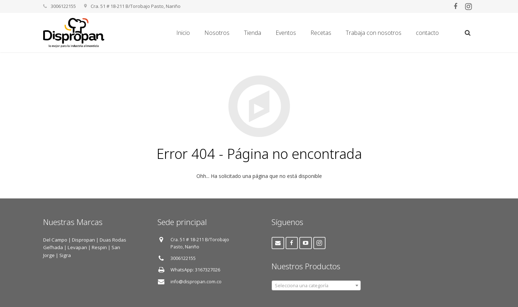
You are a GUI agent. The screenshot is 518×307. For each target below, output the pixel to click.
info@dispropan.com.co (196, 282)
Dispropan (84, 240)
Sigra (65, 255)
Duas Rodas (113, 240)
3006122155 (183, 258)
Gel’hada (53, 247)
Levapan (77, 247)
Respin (99, 247)
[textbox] (316, 286)
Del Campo (55, 240)
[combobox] (316, 285)
